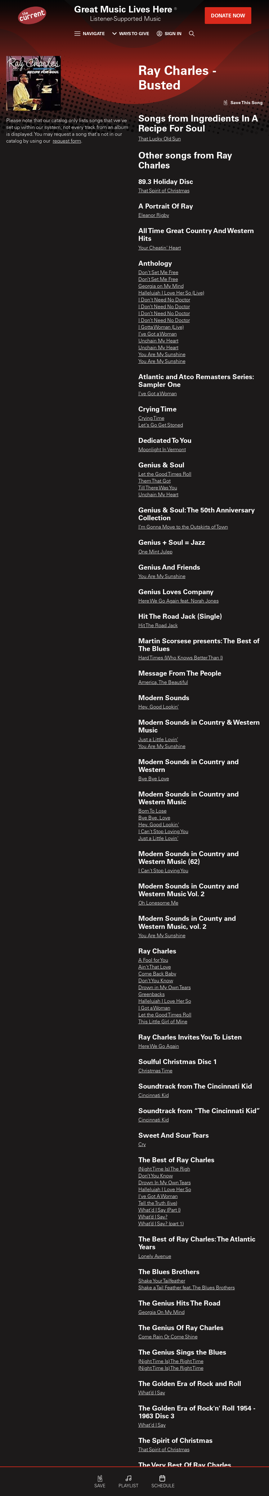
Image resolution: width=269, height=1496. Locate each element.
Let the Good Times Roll (164, 474)
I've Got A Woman (158, 1196)
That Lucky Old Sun (159, 139)
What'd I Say (152, 1425)
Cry (142, 1144)
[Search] (191, 34)
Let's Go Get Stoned (160, 425)
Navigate (89, 33)
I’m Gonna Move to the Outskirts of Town (183, 527)
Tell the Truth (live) (157, 1203)
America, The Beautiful (163, 682)
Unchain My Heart (158, 341)
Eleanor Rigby (153, 215)
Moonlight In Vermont (162, 449)
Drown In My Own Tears (164, 1183)
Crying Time (151, 418)
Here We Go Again (158, 1046)
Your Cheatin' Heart (159, 248)
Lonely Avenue (154, 1256)
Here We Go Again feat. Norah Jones (178, 601)
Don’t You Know (155, 1176)
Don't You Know (155, 981)
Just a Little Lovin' (158, 838)
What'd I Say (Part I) (159, 1210)
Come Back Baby (157, 974)
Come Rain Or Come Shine (168, 1337)
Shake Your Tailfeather (161, 1281)
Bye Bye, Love (154, 818)
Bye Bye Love (153, 779)
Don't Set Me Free (158, 272)
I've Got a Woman (157, 394)
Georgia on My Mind (161, 286)
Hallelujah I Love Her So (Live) (171, 293)
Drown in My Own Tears (164, 987)
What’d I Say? (153, 1217)
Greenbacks (151, 994)
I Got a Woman (154, 1008)
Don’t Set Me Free (158, 279)
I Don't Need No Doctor (164, 300)
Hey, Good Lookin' (158, 825)
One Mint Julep (155, 552)
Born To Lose (152, 811)
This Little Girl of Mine (162, 1022)
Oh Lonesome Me (158, 903)
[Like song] (243, 102)
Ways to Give (130, 33)
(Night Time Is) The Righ (164, 1169)
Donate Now (228, 15)
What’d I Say (151, 1393)
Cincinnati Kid (153, 1095)
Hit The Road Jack (158, 625)
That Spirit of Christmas (164, 191)
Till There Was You (157, 488)
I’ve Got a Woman (157, 334)
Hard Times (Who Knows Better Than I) (180, 658)
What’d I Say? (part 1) (161, 1224)
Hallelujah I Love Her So (164, 1001)
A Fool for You (153, 960)
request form (67, 141)
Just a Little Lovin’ (158, 739)
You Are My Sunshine (162, 354)
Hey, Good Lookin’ (158, 707)
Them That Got (154, 481)
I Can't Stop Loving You (163, 831)
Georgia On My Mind (161, 1312)
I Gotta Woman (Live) (161, 327)
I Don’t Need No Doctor (164, 307)
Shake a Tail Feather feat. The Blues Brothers (186, 1288)
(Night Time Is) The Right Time (171, 1361)
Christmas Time (155, 1071)
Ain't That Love (154, 967)
